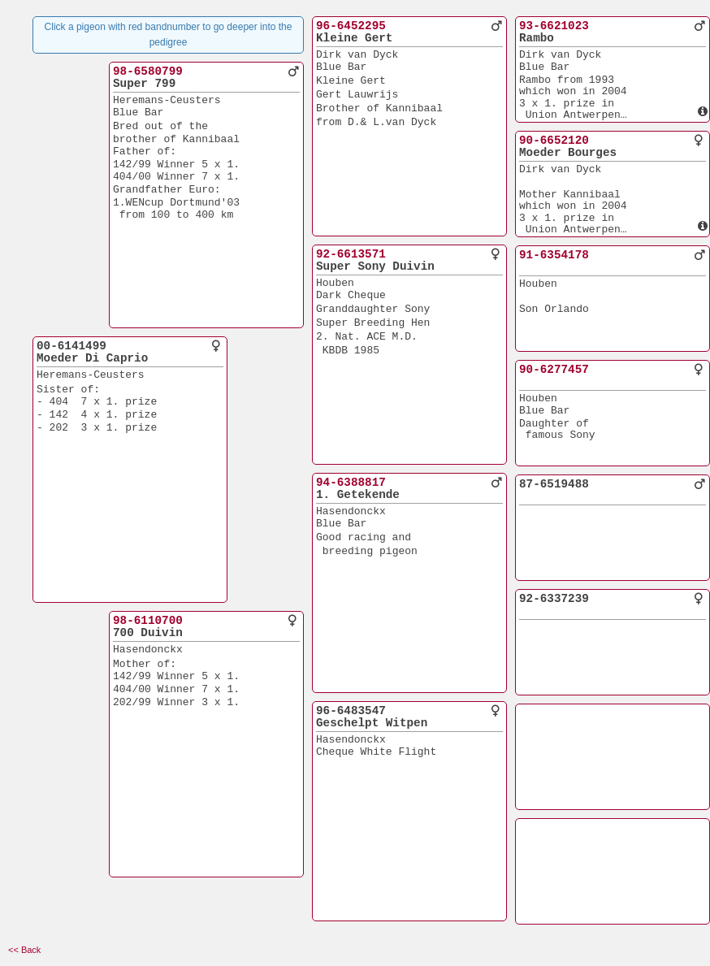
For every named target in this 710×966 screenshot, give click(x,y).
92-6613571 (351, 254)
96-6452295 (351, 25)
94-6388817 (351, 482)
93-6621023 (554, 25)
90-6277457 (554, 369)
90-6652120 (554, 140)
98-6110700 (148, 620)
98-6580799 (148, 71)
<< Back (24, 950)
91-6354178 (554, 255)
